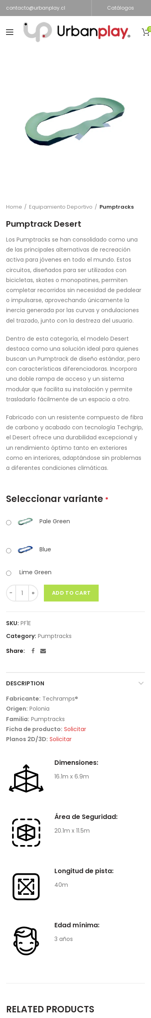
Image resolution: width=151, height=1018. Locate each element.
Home (14, 207)
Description (25, 683)
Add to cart (71, 593)
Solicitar (75, 729)
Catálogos (120, 7)
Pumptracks (116, 207)
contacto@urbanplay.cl (35, 7)
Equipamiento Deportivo (61, 207)
